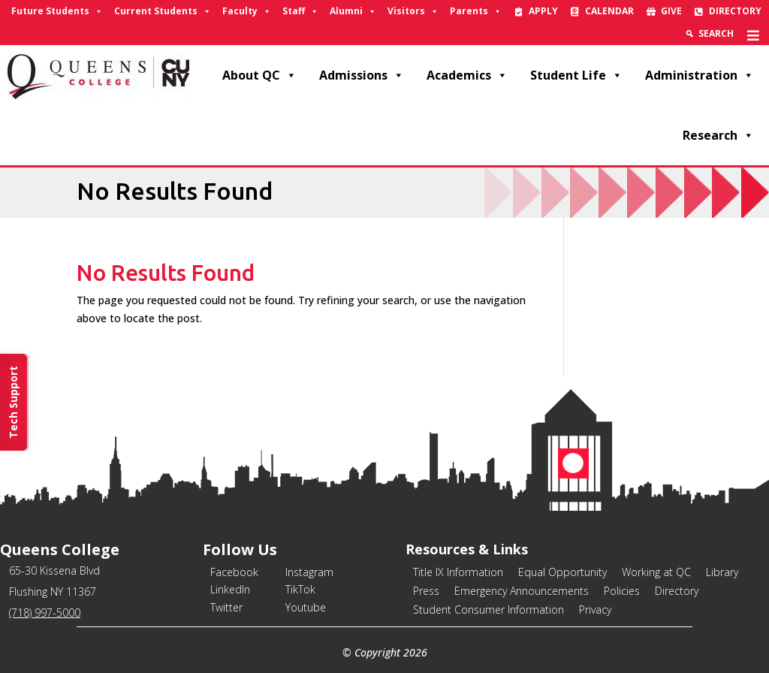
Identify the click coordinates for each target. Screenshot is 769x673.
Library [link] (722, 572)
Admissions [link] (361, 75)
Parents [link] (476, 11)
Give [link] (671, 11)
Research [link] (718, 135)
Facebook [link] (234, 572)
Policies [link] (622, 591)
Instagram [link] (309, 572)
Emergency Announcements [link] (521, 591)
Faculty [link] (246, 11)
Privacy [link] (595, 609)
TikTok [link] (300, 589)
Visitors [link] (413, 11)
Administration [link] (699, 75)
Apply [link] (543, 11)
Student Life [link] (576, 75)
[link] (753, 34)
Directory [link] (735, 11)
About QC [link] (259, 75)
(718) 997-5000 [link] (44, 612)
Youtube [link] (305, 607)
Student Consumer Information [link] (488, 609)
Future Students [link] (57, 11)
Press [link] (426, 591)
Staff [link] (300, 11)
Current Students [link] (162, 11)
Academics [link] (467, 75)
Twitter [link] (226, 607)
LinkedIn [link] (230, 589)
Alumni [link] (353, 11)
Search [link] (716, 33)
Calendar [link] (609, 11)
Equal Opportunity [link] (562, 572)
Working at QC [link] (656, 572)
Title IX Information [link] (458, 572)
